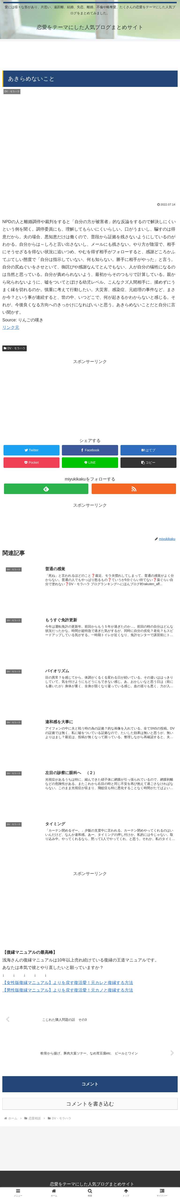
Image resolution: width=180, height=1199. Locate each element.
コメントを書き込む (90, 1104)
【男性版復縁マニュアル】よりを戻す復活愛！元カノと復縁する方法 (67, 990)
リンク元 (10, 327)
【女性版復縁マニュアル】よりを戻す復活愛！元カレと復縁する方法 (67, 982)
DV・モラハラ (14, 348)
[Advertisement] (90, 54)
